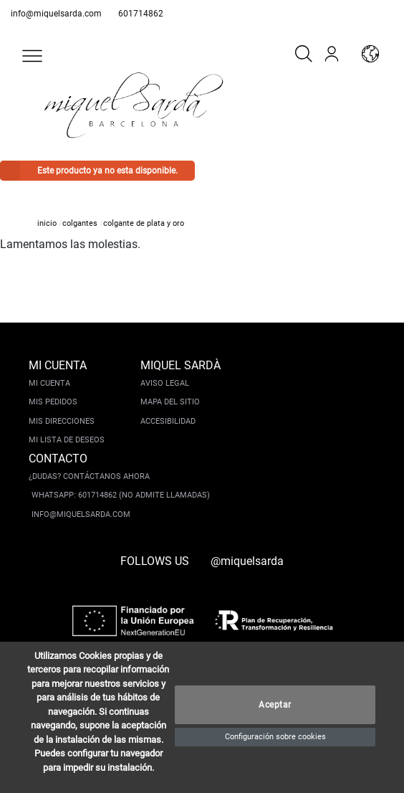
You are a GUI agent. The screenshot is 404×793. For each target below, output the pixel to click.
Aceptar (275, 705)
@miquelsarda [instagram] (247, 561)
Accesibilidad (168, 421)
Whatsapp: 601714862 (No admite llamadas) (121, 495)
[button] (32, 56)
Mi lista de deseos (67, 440)
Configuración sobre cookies (275, 736)
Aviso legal (164, 383)
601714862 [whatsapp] (140, 14)
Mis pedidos (53, 402)
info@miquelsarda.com (56, 14)
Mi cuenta (49, 383)
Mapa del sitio (170, 402)
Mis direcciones (62, 421)
